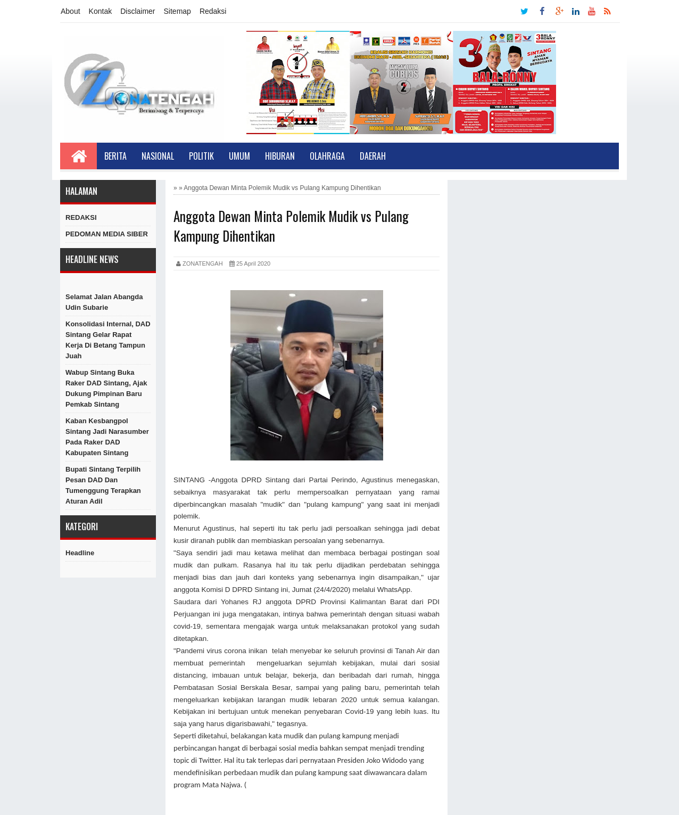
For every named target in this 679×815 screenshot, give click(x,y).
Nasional (158, 156)
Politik (201, 156)
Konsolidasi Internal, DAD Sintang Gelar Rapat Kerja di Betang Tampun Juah (108, 340)
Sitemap (177, 11)
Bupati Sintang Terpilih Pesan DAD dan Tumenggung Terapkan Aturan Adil (103, 485)
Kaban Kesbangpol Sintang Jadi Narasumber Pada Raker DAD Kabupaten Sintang (107, 437)
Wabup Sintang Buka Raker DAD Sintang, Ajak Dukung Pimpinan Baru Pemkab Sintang (106, 388)
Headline (79, 553)
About (70, 11)
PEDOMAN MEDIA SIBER (106, 234)
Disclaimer (137, 11)
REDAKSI (81, 217)
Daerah (373, 156)
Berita (115, 156)
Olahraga (327, 156)
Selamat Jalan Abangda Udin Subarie (104, 302)
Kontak (100, 11)
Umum (239, 156)
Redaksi (213, 11)
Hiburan (280, 156)
